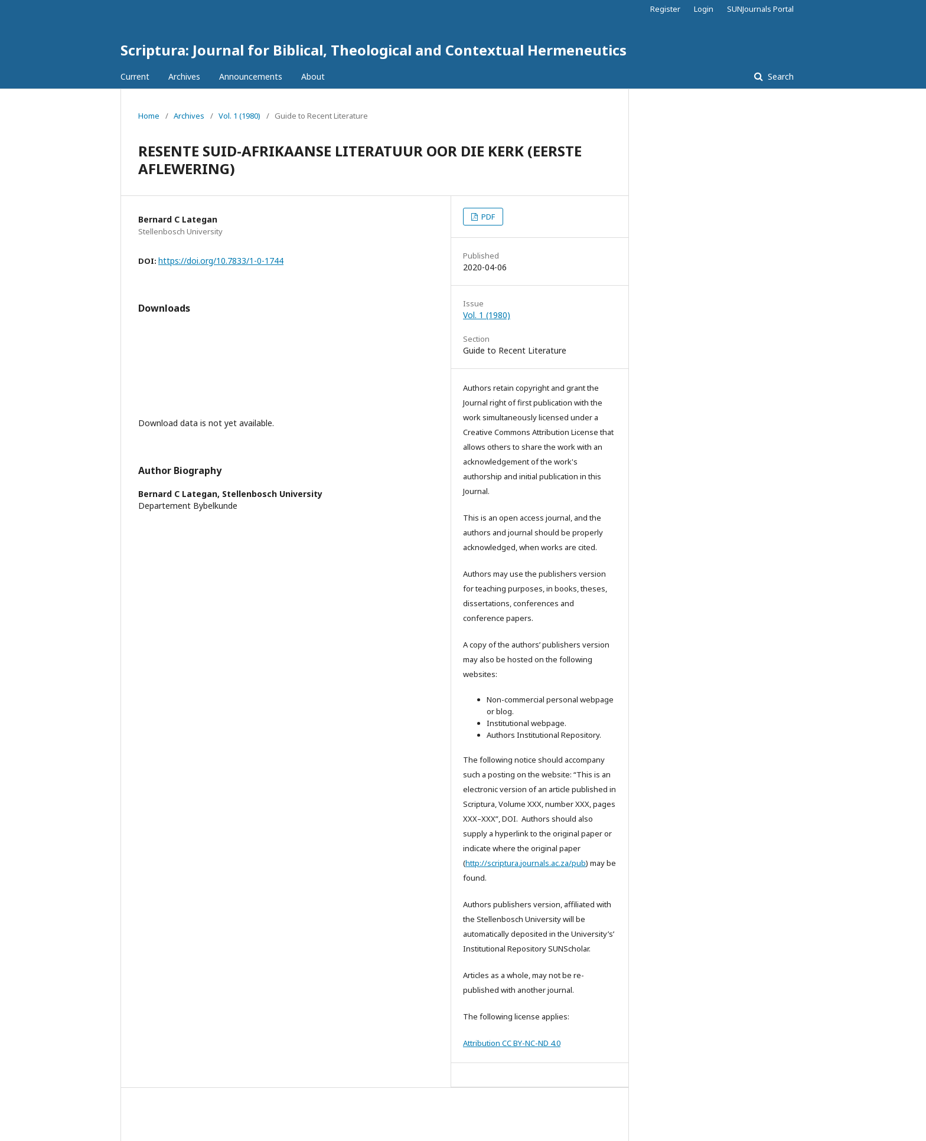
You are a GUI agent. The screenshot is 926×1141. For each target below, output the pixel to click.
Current (134, 76)
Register (665, 9)
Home (148, 115)
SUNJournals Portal (760, 9)
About (313, 76)
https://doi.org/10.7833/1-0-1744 (220, 260)
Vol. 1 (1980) (239, 115)
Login (703, 9)
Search (779, 76)
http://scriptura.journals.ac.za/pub (525, 863)
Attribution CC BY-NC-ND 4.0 (511, 1043)
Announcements (250, 76)
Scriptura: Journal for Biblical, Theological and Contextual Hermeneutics (373, 50)
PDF (487, 216)
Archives (184, 76)
